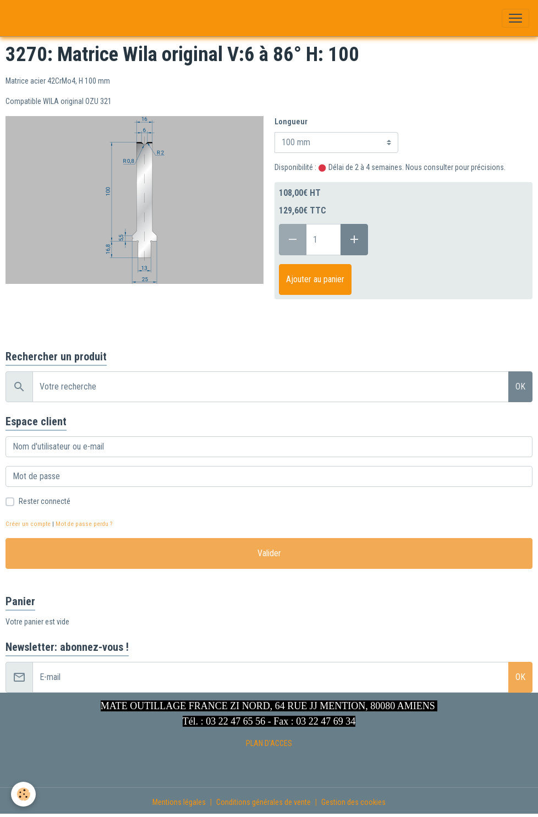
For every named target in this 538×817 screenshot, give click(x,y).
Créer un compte (28, 524)
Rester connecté (44, 501)
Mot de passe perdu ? (84, 524)
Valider (269, 553)
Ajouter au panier (315, 279)
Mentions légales (179, 802)
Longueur (291, 121)
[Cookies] (23, 794)
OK (520, 386)
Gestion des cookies (353, 802)
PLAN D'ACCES (269, 743)
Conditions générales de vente (263, 802)
